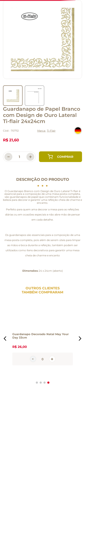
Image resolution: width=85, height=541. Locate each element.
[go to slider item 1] (34, 95)
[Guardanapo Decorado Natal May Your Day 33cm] (43, 338)
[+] (30, 157)
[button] (5, 338)
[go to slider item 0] (13, 95)
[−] (8, 157)
